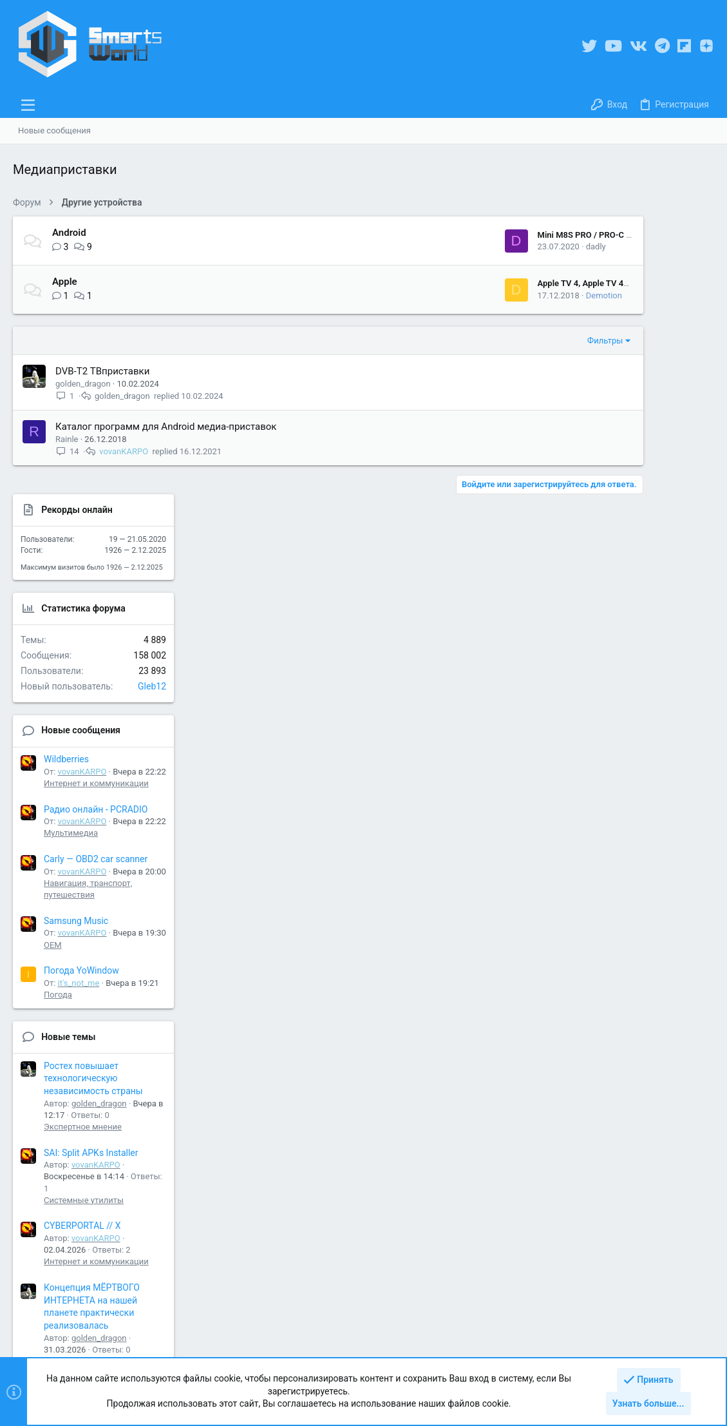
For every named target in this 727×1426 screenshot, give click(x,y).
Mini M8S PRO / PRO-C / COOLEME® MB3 (514, 235)
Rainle (66, 439)
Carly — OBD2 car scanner (636, 582)
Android (69, 232)
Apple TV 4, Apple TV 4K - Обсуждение (509, 283)
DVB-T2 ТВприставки (102, 371)
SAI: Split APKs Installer (631, 875)
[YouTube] (613, 46)
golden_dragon (83, 384)
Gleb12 (692, 408)
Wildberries (606, 482)
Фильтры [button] (502, 340)
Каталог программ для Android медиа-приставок (165, 426)
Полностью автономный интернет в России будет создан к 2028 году (636, 1122)
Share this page (633, 1248)
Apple (64, 281)
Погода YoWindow (621, 693)
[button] (28, 105)
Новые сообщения (621, 453)
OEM (593, 667)
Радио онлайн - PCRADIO (636, 531)
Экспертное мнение (623, 849)
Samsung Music (616, 643)
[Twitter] (589, 46)
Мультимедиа (611, 556)
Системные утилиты (624, 922)
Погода (598, 717)
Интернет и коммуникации (636, 505)
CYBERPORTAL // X (622, 948)
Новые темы (608, 759)
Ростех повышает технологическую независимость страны (633, 800)
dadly (493, 246)
